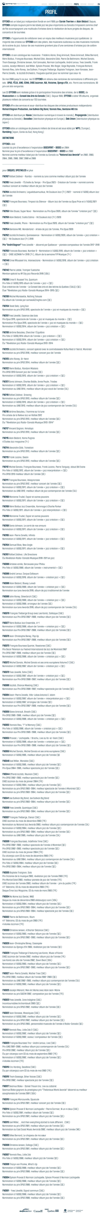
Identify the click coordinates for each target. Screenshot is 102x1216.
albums (61, 4)
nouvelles (53, 4)
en (99, 4)
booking (83, 4)
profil (76, 4)
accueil (44, 4)
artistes (69, 4)
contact (91, 4)
